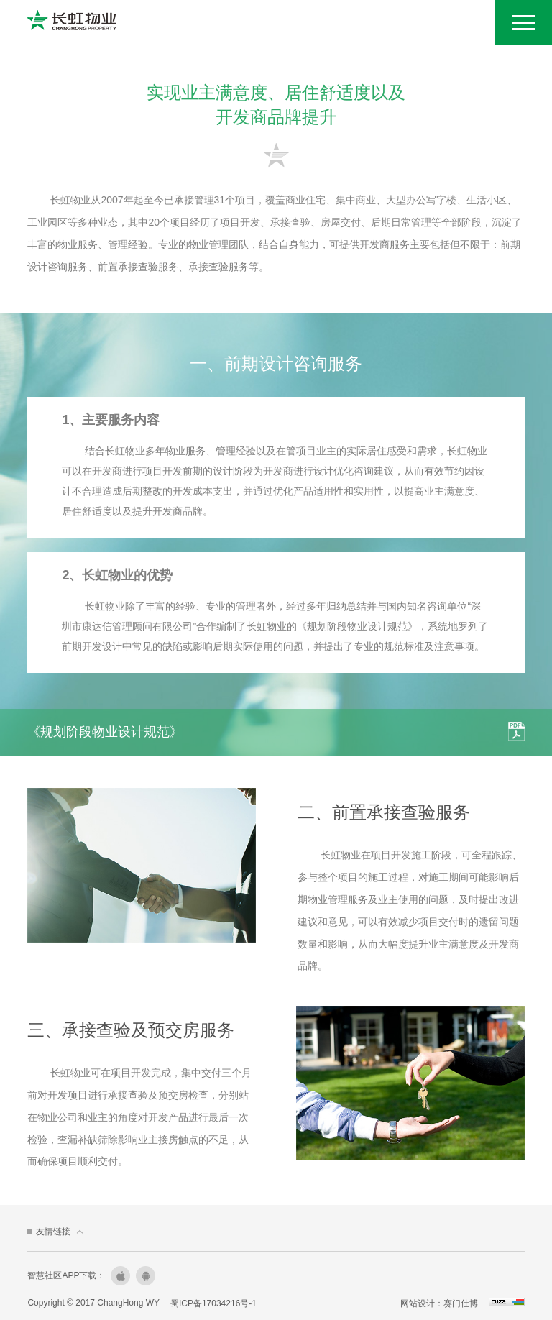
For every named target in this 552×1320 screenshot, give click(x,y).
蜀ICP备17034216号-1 (218, 1303)
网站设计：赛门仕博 (435, 1303)
